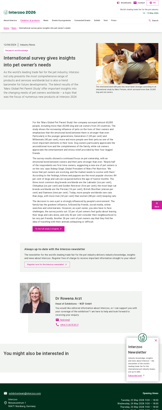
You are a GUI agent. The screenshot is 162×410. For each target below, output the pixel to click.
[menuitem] (12, 20)
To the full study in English (47, 229)
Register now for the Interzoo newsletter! (45, 264)
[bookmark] (122, 2)
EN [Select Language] (152, 2)
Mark (157, 205)
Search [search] (153, 20)
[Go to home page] (22, 8)
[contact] (139, 2)
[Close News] (142, 338)
